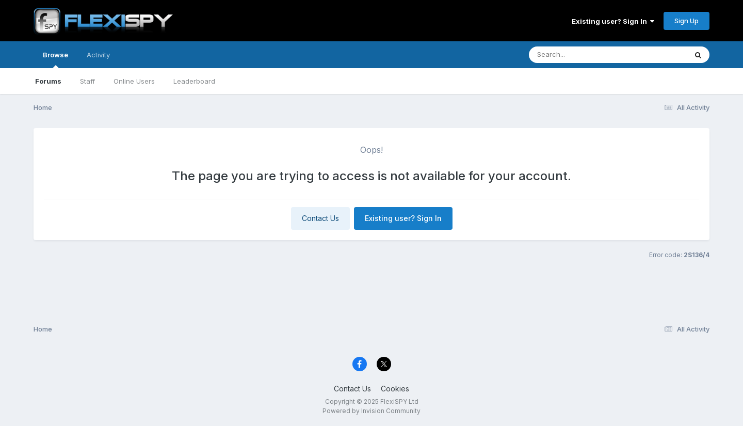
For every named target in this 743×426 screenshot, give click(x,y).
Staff (87, 81)
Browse (55, 59)
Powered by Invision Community (371, 411)
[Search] (580, 54)
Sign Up (686, 21)
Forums (48, 81)
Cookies (395, 388)
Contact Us (320, 218)
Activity (98, 55)
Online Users (134, 81)
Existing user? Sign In (613, 21)
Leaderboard (194, 81)
